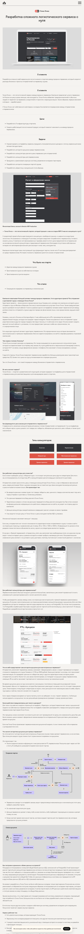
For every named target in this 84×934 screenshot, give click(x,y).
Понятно (66, 928)
